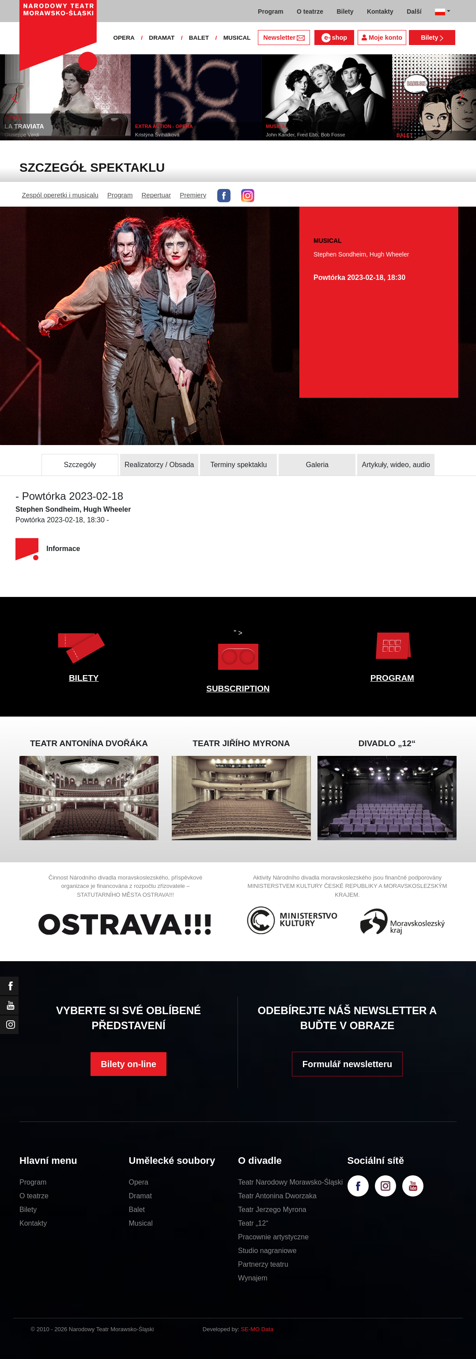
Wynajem (253, 1278)
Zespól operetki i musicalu (60, 195)
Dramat (140, 1196)
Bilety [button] (344, 11)
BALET (199, 37)
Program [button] (270, 11)
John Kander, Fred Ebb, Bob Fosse (305, 134)
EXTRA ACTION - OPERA (164, 126)
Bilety (432, 37)
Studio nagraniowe (267, 1250)
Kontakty (33, 1223)
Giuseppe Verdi (21, 134)
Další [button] (414, 11)
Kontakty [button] (380, 11)
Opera (138, 1182)
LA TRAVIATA (24, 126)
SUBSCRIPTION (238, 688)
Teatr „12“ (253, 1223)
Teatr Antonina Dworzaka (277, 1196)
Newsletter (283, 37)
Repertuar (156, 195)
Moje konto (382, 37)
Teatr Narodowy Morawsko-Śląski (290, 1182)
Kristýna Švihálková (157, 134)
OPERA (123, 37)
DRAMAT (161, 37)
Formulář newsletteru (347, 1064)
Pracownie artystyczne (273, 1237)
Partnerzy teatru (263, 1264)
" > (238, 652)
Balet (137, 1209)
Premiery (193, 195)
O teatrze (34, 1196)
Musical (141, 1223)
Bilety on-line (128, 1064)
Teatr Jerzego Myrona (272, 1209)
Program (120, 195)
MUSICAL (237, 37)
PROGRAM (392, 678)
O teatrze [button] (310, 11)
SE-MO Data (257, 1329)
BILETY (84, 678)
